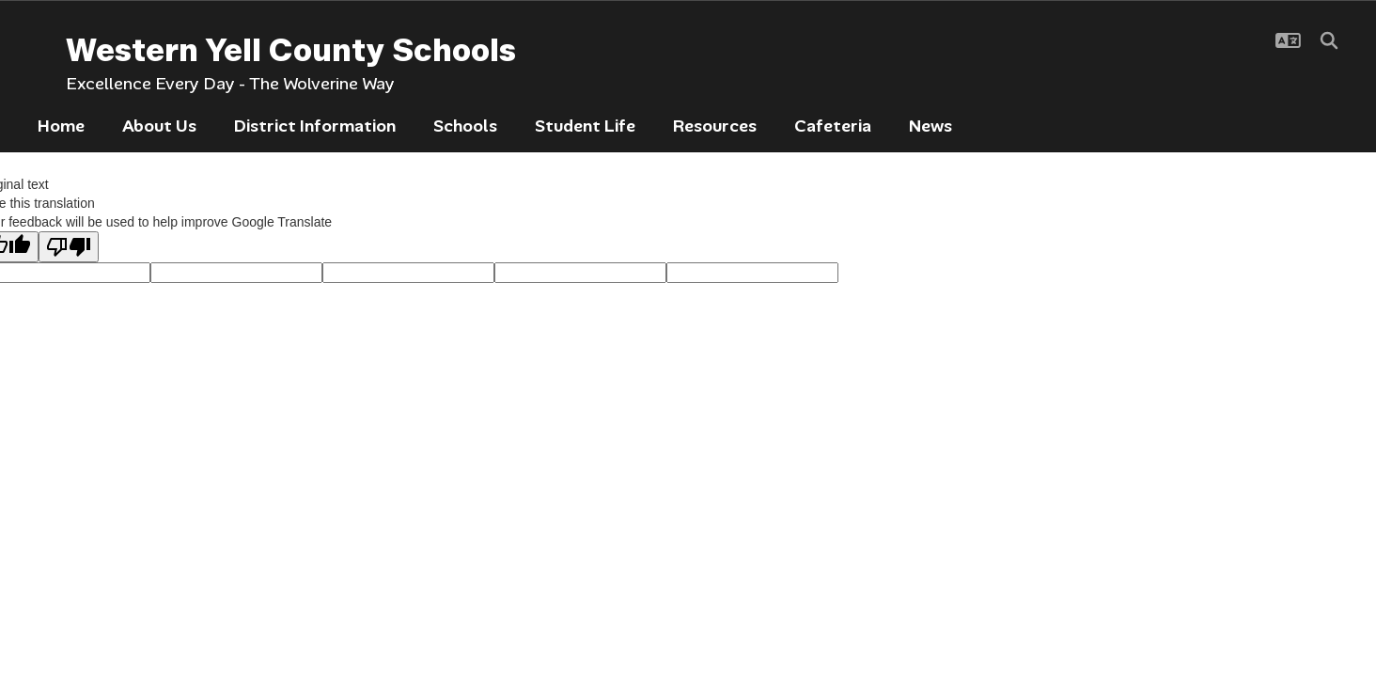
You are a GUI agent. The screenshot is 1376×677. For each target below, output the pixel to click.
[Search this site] (1329, 40)
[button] (1288, 40)
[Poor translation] (69, 246)
